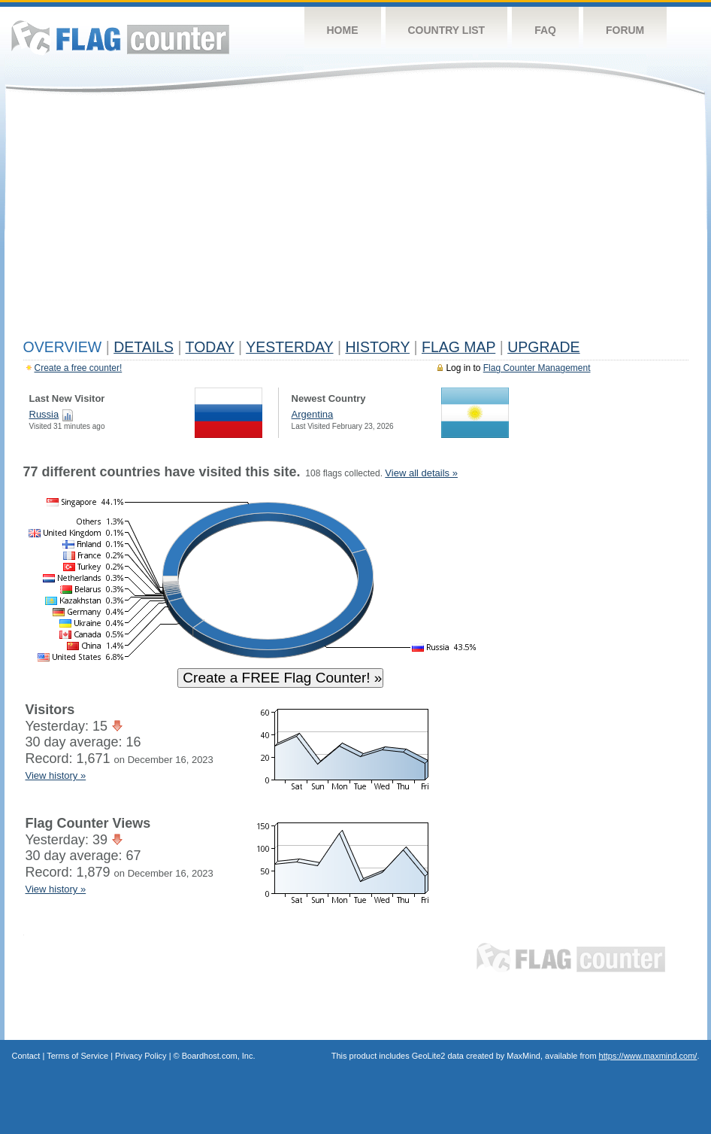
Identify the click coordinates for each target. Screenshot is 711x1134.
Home (343, 30)
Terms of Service (77, 1055)
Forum (625, 30)
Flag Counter (120, 37)
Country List (447, 30)
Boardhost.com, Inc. (219, 1055)
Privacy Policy (140, 1055)
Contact (26, 1055)
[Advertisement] (355, 219)
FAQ (545, 30)
